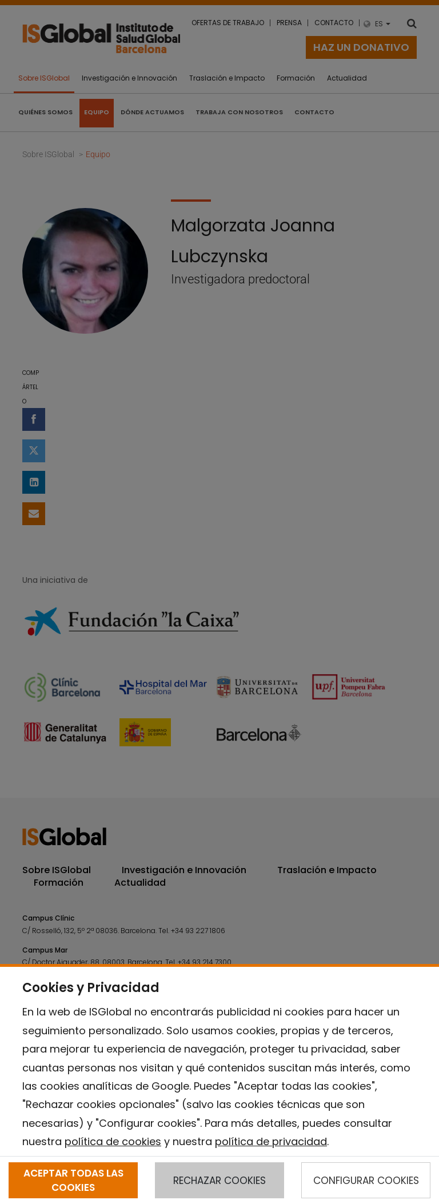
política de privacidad (271, 1141)
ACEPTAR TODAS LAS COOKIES (73, 1180)
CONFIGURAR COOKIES (366, 1180)
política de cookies (113, 1141)
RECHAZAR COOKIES (219, 1180)
